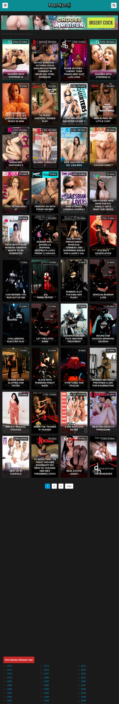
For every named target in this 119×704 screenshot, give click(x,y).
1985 (9, 685)
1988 (9, 689)
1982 (9, 681)
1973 (9, 670)
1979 (9, 677)
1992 (46, 693)
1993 (83, 693)
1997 (9, 700)
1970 (9, 666)
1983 (46, 681)
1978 (83, 673)
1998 (46, 700)
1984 (83, 681)
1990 (83, 689)
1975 (83, 670)
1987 (83, 685)
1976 (9, 673)
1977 (46, 673)
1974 (46, 670)
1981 (83, 677)
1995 (46, 696)
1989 (46, 689)
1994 (9, 696)
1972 (83, 666)
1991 (9, 693)
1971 (46, 666)
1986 (46, 685)
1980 (46, 677)
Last (69, 486)
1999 (83, 700)
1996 (83, 696)
